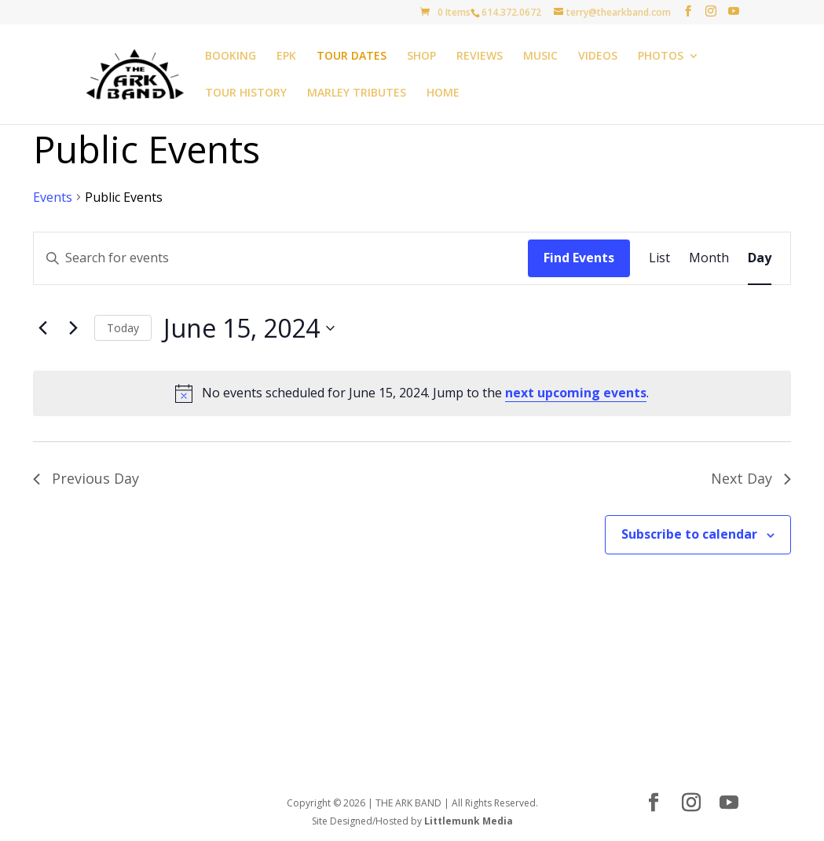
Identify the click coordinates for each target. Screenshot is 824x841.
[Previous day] (42, 328)
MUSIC (540, 56)
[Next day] (73, 328)
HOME (443, 93)
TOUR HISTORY (246, 93)
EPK (286, 56)
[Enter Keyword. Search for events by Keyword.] (281, 258)
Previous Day (86, 478)
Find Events (579, 257)
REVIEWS (479, 56)
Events (52, 197)
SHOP (421, 56)
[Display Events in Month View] (709, 258)
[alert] (412, 393)
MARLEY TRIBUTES (356, 93)
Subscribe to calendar (689, 534)
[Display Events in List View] (659, 258)
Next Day (751, 478)
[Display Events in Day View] (759, 258)
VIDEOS (597, 56)
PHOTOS (660, 56)
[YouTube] (733, 11)
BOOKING (230, 56)
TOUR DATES (351, 56)
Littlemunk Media (468, 821)
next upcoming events (575, 392)
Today (123, 327)
